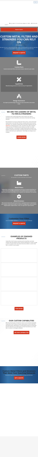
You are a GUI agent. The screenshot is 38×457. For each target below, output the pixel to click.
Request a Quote (19, 40)
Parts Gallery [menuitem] (19, 440)
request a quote (19, 16)
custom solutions (14, 204)
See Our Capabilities (21, 358)
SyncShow (30, 455)
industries (8, 113)
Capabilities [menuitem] (19, 441)
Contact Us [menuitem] (19, 451)
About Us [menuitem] (19, 449)
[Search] (6, 12)
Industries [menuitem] (19, 445)
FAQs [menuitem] (19, 447)
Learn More (21, 124)
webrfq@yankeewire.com (20, 432)
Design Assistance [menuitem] (19, 443)
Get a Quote (19, 396)
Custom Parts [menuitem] (19, 438)
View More (19, 334)
